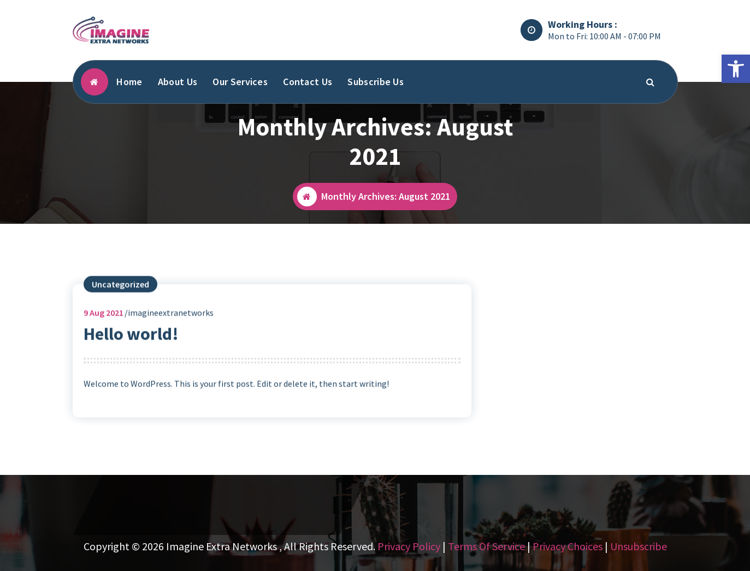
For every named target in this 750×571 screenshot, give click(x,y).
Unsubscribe (638, 546)
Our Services (240, 81)
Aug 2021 (103, 319)
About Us (177, 81)
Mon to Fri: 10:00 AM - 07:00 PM (604, 36)
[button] (736, 69)
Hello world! (131, 341)
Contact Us (307, 81)
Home (129, 81)
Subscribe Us (375, 81)
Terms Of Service (486, 546)
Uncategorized (120, 291)
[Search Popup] (650, 82)
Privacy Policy (408, 546)
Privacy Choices (568, 546)
